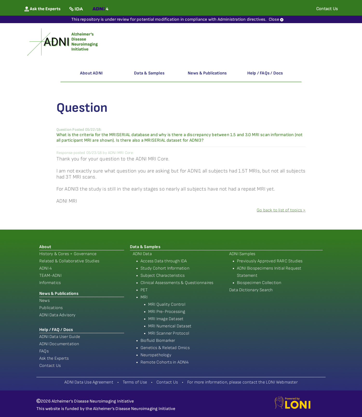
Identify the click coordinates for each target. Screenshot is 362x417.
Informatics (50, 282)
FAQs (44, 351)
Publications (51, 307)
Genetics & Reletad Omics (165, 347)
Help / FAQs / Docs (265, 73)
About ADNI (91, 73)
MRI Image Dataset (165, 318)
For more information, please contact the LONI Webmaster (242, 382)
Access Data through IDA (164, 261)
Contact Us (50, 365)
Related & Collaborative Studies (69, 261)
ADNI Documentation (59, 343)
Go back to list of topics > (281, 210)
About (45, 246)
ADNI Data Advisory (57, 315)
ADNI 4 (45, 268)
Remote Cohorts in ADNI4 (165, 362)
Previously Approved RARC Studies (269, 261)
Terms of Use (135, 382)
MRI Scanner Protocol (168, 333)
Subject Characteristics (163, 275)
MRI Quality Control (166, 304)
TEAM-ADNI (50, 275)
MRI (144, 297)
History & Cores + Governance (68, 253)
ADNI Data (142, 253)
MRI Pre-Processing (166, 311)
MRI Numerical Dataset (169, 326)
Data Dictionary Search (251, 289)
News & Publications (207, 73)
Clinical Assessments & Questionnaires (177, 282)
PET (144, 289)
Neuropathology (156, 354)
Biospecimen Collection (259, 282)
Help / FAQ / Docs (56, 329)
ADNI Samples (242, 253)
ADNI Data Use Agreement (88, 382)
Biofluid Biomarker (158, 340)
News (44, 300)
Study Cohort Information (165, 268)
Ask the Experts (54, 358)
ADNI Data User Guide (59, 336)
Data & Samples (149, 73)
